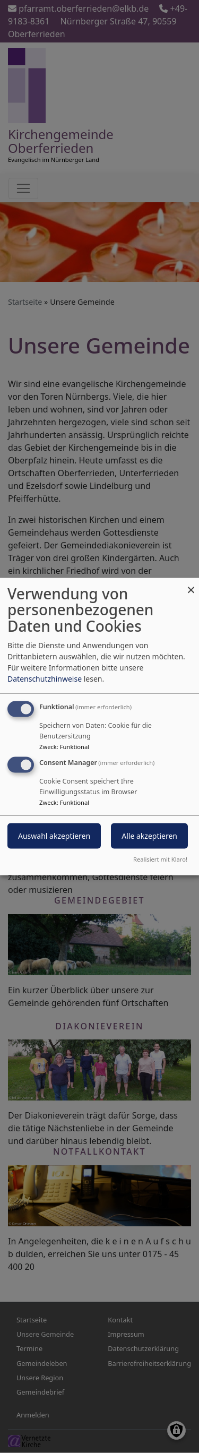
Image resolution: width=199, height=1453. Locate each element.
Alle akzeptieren (149, 836)
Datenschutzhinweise (44, 678)
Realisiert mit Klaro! (160, 859)
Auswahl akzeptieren (54, 836)
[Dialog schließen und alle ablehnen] (191, 584)
